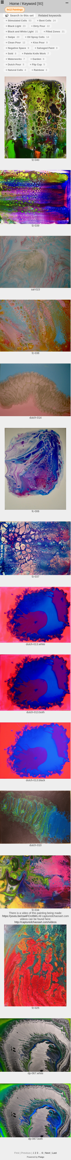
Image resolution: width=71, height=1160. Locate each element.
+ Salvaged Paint (46, 48)
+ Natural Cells (16, 70)
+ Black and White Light (22, 31)
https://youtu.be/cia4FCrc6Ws (20, 916)
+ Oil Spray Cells (37, 37)
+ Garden (37, 59)
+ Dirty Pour (40, 26)
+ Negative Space (17, 48)
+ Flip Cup (37, 64)
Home (14, 4)
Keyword (29, 4)
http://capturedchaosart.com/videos (35, 922)
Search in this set (22, 15)
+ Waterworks (15, 59)
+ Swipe (12, 37)
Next (47, 1152)
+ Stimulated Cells (18, 20)
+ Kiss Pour (39, 42)
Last (54, 1152)
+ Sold (11, 53)
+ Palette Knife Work (35, 53)
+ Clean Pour (15, 42)
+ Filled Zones (54, 31)
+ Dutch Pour (15, 64)
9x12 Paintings (15, 9)
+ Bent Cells (46, 20)
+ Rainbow (39, 70)
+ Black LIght (16, 26)
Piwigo (41, 1157)
